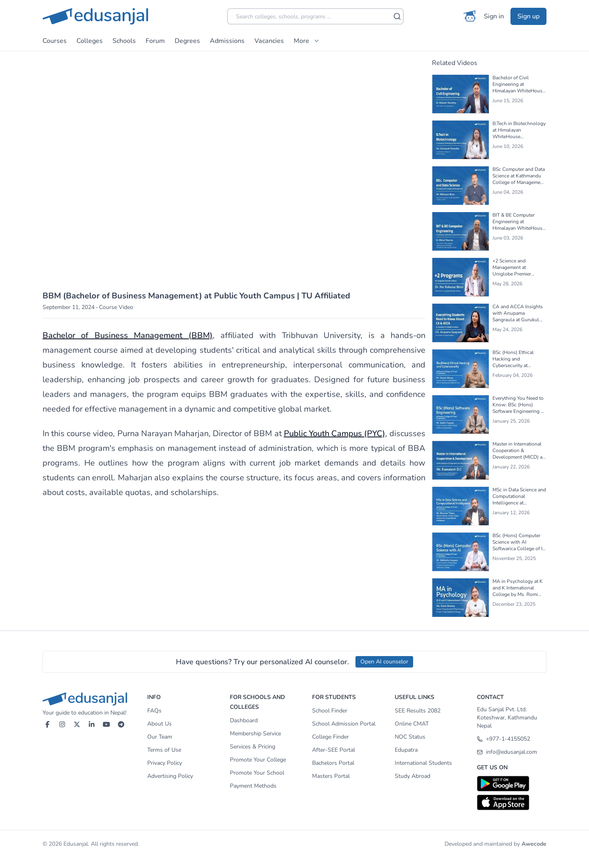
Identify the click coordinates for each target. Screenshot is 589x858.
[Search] (397, 16)
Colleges (89, 40)
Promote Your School (257, 773)
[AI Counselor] (470, 16)
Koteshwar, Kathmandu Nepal (507, 722)
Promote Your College (258, 760)
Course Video (116, 307)
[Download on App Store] (511, 802)
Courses (55, 40)
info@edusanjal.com (507, 752)
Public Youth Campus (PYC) (334, 433)
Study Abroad (412, 776)
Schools (124, 40)
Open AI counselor (384, 661)
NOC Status (410, 737)
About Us (159, 724)
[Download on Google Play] (511, 783)
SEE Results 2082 (418, 711)
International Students (423, 763)
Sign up (528, 16)
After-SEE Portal (333, 750)
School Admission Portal (343, 724)
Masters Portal (331, 776)
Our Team (159, 737)
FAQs (154, 711)
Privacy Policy (164, 763)
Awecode (534, 844)
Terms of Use (164, 750)
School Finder (329, 711)
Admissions (227, 40)
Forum (155, 40)
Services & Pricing (252, 746)
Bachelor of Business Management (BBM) (128, 335)
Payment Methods (253, 786)
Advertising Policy (170, 776)
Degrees (187, 40)
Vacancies (269, 40)
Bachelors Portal (333, 763)
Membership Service (255, 733)
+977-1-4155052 (503, 739)
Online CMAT (412, 724)
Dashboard (244, 720)
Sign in (494, 16)
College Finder (330, 737)
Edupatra (406, 750)
